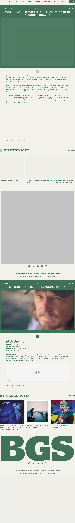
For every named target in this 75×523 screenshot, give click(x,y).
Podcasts (38, 1)
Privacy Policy (39, 276)
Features (47, 1)
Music (10, 1)
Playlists (56, 1)
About (57, 273)
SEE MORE (71, 150)
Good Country (19, 1)
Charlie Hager (15, 341)
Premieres (51, 273)
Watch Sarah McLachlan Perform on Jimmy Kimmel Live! (62, 182)
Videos (30, 1)
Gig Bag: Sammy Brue (9, 180)
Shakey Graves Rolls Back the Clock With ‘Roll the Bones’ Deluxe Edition (11, 427)
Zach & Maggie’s (28, 85)
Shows (64, 1)
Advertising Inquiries (27, 276)
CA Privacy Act (50, 276)
